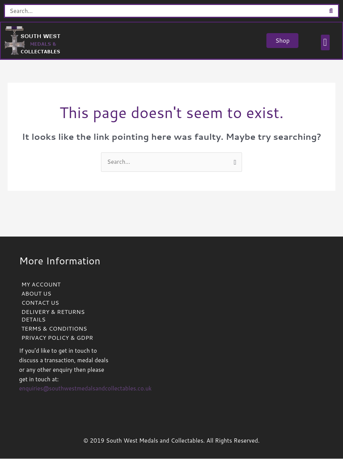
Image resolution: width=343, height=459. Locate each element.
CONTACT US (40, 303)
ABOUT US (36, 294)
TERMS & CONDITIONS (54, 329)
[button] (325, 43)
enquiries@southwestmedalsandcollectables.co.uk (85, 389)
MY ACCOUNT (41, 285)
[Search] (331, 11)
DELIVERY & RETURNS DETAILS (53, 316)
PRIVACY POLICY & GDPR (57, 338)
